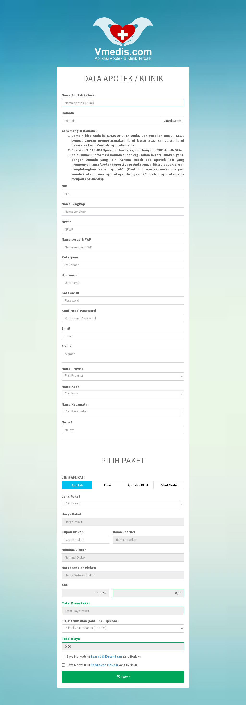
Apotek (77, 485)
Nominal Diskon (74, 550)
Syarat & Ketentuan (106, 656)
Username (70, 275)
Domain (68, 113)
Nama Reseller (124, 532)
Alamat (67, 346)
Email (66, 328)
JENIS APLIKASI (73, 477)
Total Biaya (71, 638)
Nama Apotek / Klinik (78, 95)
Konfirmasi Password (79, 310)
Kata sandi (70, 293)
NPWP (66, 221)
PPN (65, 585)
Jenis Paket (71, 496)
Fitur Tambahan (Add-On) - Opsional (90, 621)
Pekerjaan (70, 257)
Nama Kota (70, 386)
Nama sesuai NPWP (76, 239)
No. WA (67, 422)
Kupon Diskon (73, 532)
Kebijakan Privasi (104, 665)
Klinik (107, 485)
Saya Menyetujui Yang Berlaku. (102, 656)
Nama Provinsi (73, 369)
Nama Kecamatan (75, 404)
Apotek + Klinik (138, 485)
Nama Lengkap (73, 204)
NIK (64, 186)
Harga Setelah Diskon (79, 567)
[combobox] (123, 376)
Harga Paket (72, 514)
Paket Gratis (169, 485)
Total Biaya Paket (76, 603)
